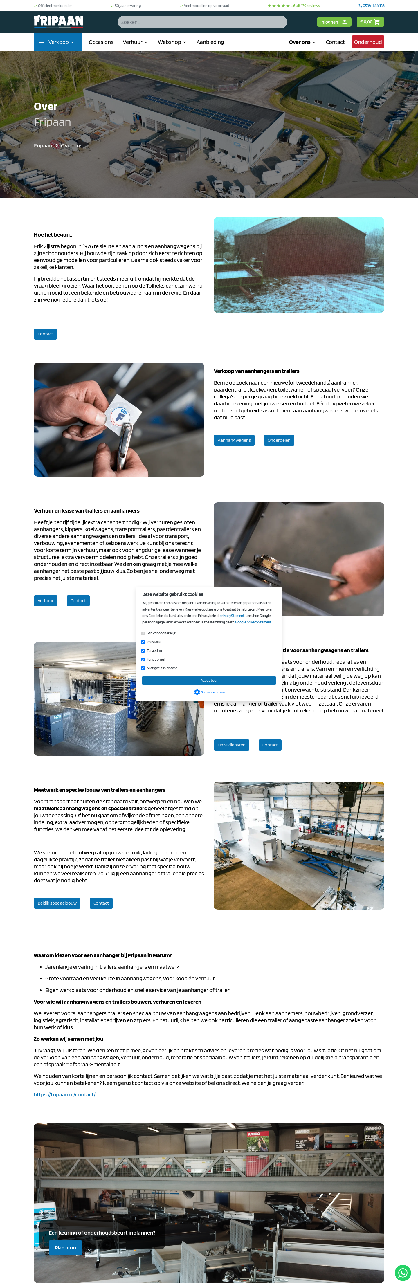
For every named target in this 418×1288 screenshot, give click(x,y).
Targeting (154, 650)
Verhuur (136, 41)
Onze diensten (232, 745)
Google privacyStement (253, 622)
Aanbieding (210, 41)
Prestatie (154, 642)
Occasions (101, 41)
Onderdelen (279, 440)
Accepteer (209, 680)
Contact (335, 41)
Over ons (303, 41)
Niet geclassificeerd (162, 668)
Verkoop (61, 41)
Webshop (172, 41)
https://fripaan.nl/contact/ (65, 1094)
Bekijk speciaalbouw (57, 903)
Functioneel (156, 659)
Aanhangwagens (234, 440)
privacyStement (232, 616)
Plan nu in (65, 1247)
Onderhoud (368, 41)
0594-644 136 (371, 5)
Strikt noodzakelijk (161, 633)
